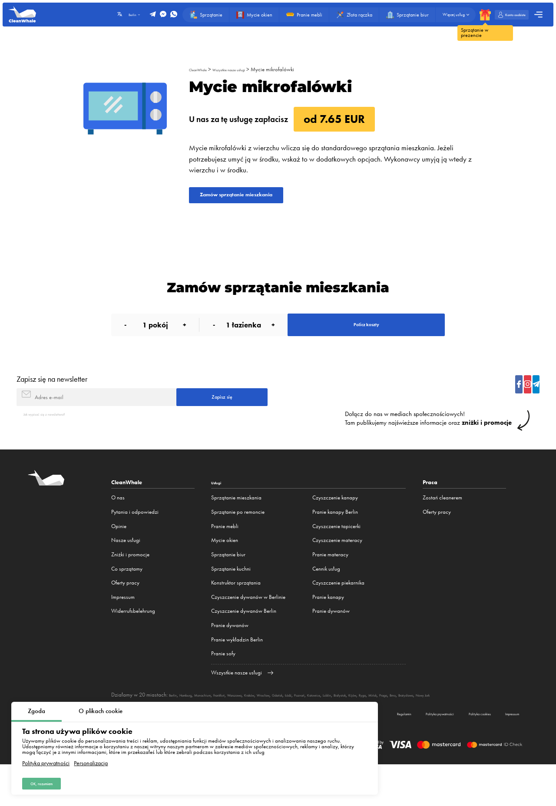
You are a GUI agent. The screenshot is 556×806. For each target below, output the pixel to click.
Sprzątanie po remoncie (238, 541)
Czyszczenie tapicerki (336, 556)
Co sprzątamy (126, 598)
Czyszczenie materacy (337, 570)
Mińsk (478, 724)
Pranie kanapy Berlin (335, 541)
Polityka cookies (453, 753)
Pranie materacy (330, 584)
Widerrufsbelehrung (133, 641)
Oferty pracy (125, 612)
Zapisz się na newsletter (52, 399)
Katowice (391, 724)
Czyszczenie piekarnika (338, 612)
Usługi (219, 512)
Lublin (410, 724)
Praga (494, 724)
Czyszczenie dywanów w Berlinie (248, 627)
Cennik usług (326, 598)
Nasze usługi (125, 570)
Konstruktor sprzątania (236, 612)
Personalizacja (91, 758)
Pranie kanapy (328, 627)
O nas (118, 527)
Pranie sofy (223, 683)
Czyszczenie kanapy (335, 527)
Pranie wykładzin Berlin (237, 669)
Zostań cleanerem (442, 527)
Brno (508, 724)
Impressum (123, 627)
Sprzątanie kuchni (231, 598)
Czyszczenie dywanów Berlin (243, 641)
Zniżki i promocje (130, 584)
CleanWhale (202, 69)
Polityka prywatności (46, 758)
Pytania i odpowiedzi (135, 541)
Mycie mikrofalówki (300, 69)
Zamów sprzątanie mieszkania (260, 199)
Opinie (118, 556)
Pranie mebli (224, 556)
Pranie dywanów (229, 655)
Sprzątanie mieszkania (236, 527)
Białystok (430, 724)
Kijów (448, 724)
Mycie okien (224, 570)
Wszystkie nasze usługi (247, 69)
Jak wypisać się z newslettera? (57, 443)
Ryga (463, 724)
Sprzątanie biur (228, 584)
